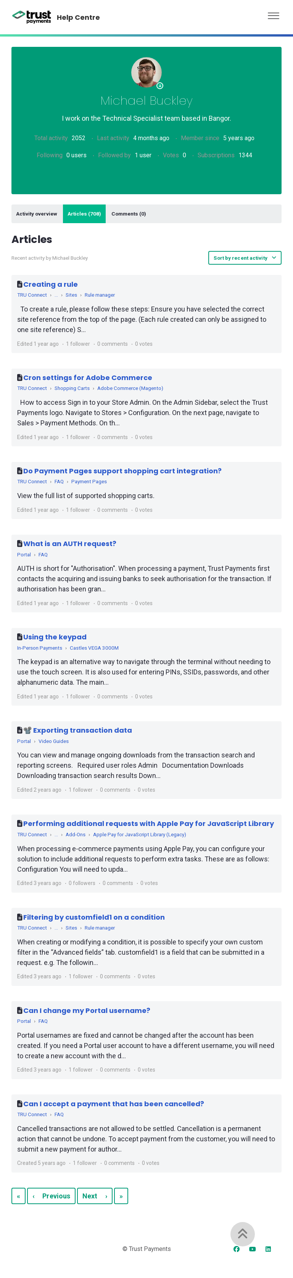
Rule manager (100, 295)
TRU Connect (32, 295)
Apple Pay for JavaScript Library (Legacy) (139, 834)
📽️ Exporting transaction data (77, 730)
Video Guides (54, 741)
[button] (274, 14)
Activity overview (36, 214)
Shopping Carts (72, 388)
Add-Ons (75, 834)
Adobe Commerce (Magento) (130, 388)
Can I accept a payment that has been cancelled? (113, 1104)
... (56, 295)
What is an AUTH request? (69, 543)
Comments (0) (128, 214)
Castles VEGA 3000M (94, 648)
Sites (71, 295)
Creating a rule (50, 284)
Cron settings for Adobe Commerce (87, 377)
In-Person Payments (39, 648)
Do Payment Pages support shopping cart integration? (122, 471)
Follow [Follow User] (146, 176)
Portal (24, 554)
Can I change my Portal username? (86, 1010)
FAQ (59, 481)
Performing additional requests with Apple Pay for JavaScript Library (148, 823)
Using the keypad (55, 637)
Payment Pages (89, 481)
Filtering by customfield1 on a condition (94, 917)
